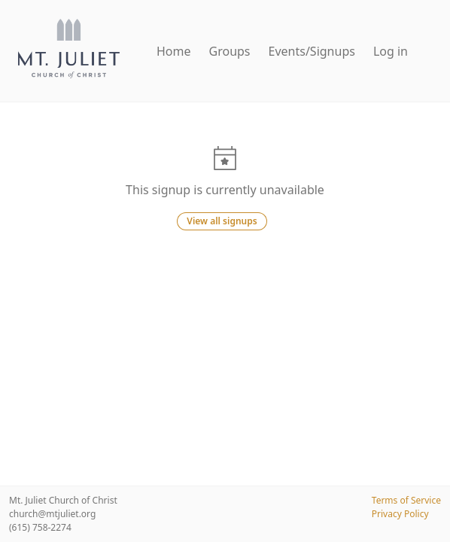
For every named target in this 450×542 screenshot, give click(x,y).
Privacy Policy (400, 513)
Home (174, 51)
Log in (390, 51)
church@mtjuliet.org (52, 513)
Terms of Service (406, 500)
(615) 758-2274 (40, 527)
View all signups (222, 221)
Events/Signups (312, 51)
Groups (230, 51)
